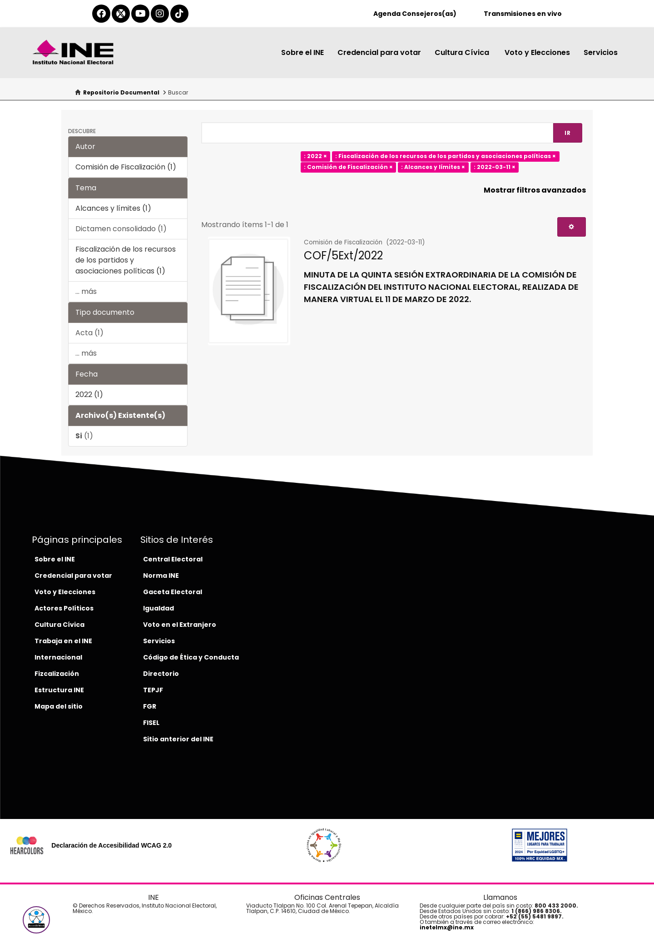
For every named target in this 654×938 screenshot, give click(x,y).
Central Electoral (173, 559)
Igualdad (158, 608)
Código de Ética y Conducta (191, 657)
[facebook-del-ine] (101, 14)
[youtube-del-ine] (140, 14)
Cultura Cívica (463, 52)
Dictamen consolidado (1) (121, 228)
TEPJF (153, 690)
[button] (36, 919)
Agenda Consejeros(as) (414, 13)
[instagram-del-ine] (160, 14)
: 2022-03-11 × (494, 167)
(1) (84, 436)
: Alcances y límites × (433, 167)
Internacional (58, 657)
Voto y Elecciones (537, 52)
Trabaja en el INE (63, 640)
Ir (568, 133)
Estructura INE (59, 690)
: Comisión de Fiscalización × (348, 167)
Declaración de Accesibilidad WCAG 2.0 (111, 845)
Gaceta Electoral (172, 591)
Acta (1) (89, 333)
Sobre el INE (302, 52)
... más (86, 291)
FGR (149, 706)
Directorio (161, 673)
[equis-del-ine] (121, 14)
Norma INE (161, 575)
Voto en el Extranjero (179, 624)
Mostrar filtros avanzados (535, 190)
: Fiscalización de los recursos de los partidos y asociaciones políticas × (445, 156)
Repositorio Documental (121, 92)
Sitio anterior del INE (178, 739)
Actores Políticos (64, 608)
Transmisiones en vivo (523, 13)
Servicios (601, 52)
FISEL (151, 722)
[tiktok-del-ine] (179, 14)
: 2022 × (315, 156)
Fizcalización (57, 673)
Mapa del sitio (59, 706)
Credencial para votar (379, 52)
